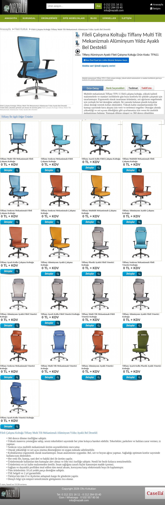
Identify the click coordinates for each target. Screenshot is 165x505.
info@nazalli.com (114, 10)
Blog (94, 18)
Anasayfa (156, 4)
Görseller (109, 18)
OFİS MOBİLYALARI (74, 18)
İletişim (155, 8)
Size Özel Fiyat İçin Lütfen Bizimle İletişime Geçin (105, 60)
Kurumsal (29, 18)
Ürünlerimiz (49, 18)
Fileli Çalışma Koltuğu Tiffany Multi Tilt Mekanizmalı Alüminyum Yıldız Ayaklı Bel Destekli (35, 108)
